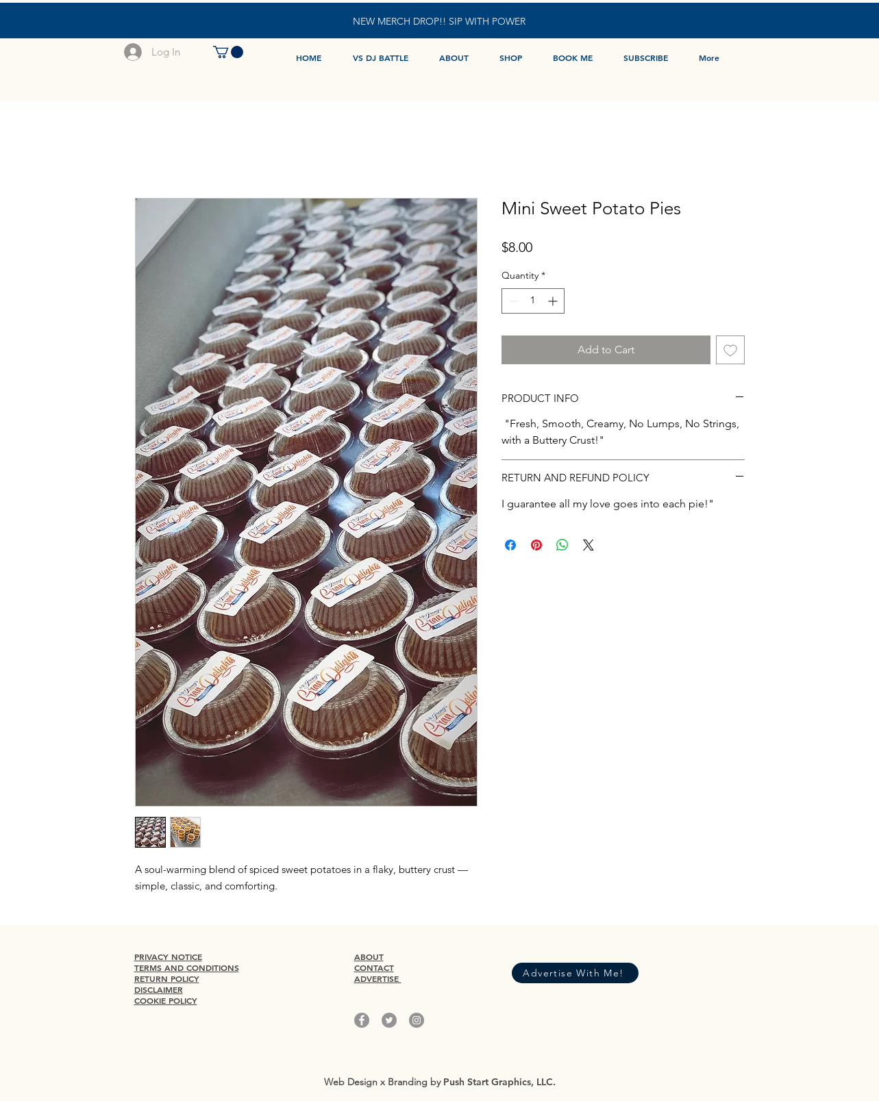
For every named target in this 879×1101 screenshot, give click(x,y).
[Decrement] (512, 301)
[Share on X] (588, 545)
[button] (228, 52)
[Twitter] (389, 1020)
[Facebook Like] (571, 950)
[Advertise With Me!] (575, 973)
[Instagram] (416, 1020)
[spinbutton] (533, 301)
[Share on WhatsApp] (562, 545)
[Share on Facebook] (510, 545)
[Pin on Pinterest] (536, 545)
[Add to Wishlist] (730, 350)
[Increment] (553, 301)
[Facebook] (361, 1020)
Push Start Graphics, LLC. (499, 1082)
